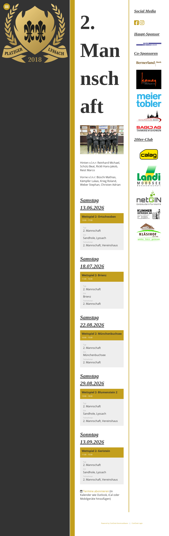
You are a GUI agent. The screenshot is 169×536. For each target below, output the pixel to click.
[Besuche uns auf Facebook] (136, 22)
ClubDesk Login (137, 523)
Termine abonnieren (96, 491)
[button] (102, 231)
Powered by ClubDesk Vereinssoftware (114, 523)
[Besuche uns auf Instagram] (142, 22)
